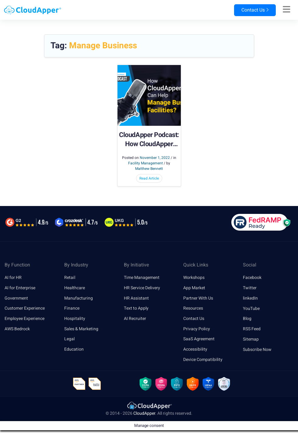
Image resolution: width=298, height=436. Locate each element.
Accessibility (195, 349)
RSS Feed (252, 329)
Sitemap (251, 339)
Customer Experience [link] (25, 308)
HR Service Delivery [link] (142, 288)
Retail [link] (69, 277)
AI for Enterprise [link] (20, 288)
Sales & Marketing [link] (81, 329)
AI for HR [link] (13, 277)
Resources (193, 308)
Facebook (252, 277)
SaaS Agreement (199, 339)
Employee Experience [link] (24, 318)
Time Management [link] (142, 277)
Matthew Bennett (149, 168)
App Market (194, 288)
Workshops (194, 277)
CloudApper (144, 413)
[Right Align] (286, 9)
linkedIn (250, 298)
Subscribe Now (257, 349)
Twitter (250, 288)
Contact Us (254, 10)
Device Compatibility (203, 360)
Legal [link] (69, 339)
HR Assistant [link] (136, 298)
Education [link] (74, 349)
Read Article (149, 178)
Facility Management (145, 163)
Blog (247, 318)
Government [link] (16, 298)
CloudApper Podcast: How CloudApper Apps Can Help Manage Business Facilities (149, 139)
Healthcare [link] (74, 288)
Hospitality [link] (74, 318)
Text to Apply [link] (136, 308)
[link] (149, 406)
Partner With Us (198, 298)
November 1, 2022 (155, 157)
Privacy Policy (196, 329)
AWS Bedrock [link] (17, 329)
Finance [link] (71, 308)
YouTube (251, 308)
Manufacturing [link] (78, 298)
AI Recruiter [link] (135, 318)
